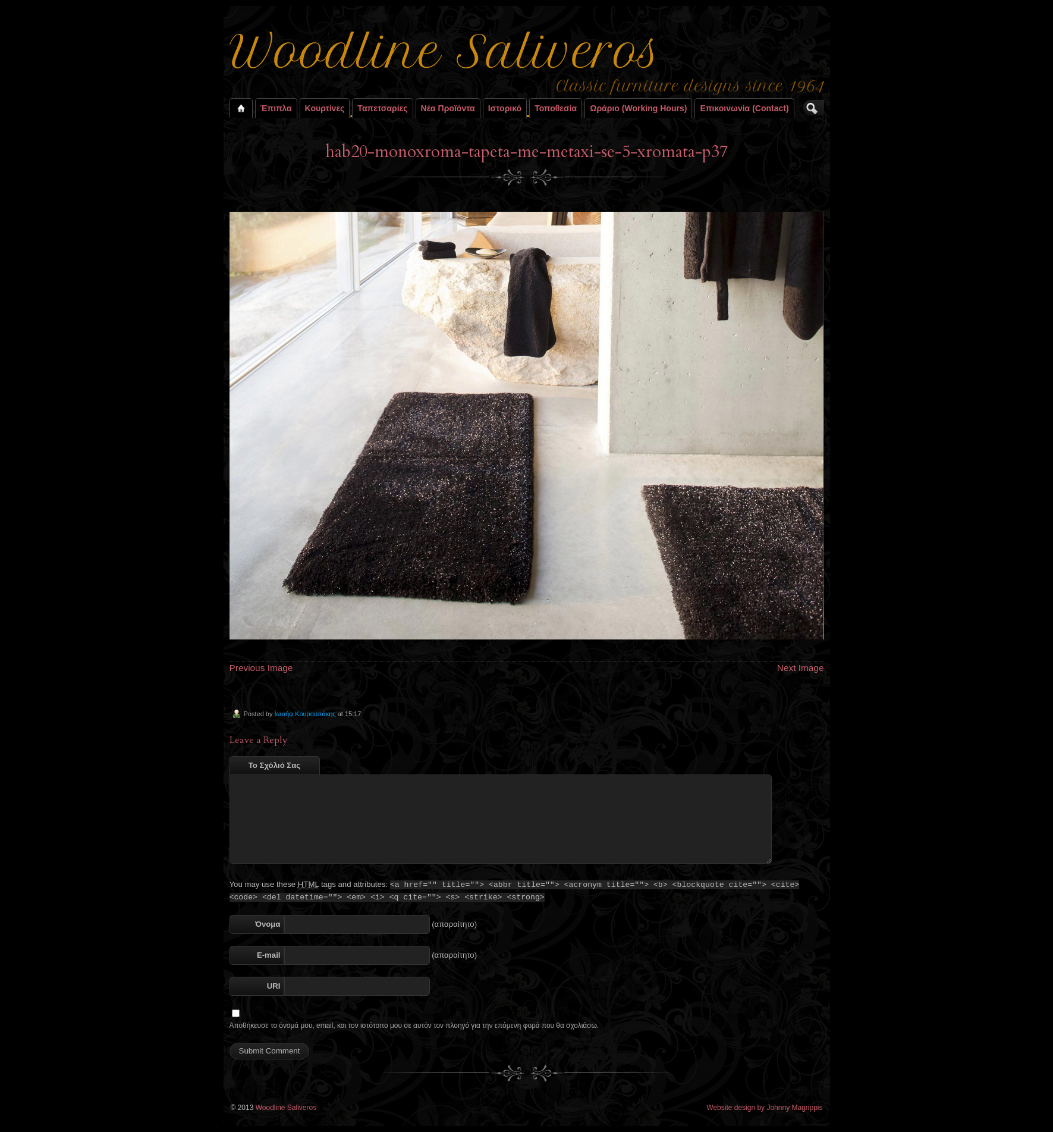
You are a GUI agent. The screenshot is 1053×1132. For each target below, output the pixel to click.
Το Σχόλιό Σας (274, 765)
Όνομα (267, 924)
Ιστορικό (504, 108)
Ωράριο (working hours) (638, 108)
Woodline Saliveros (286, 1107)
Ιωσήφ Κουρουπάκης (304, 713)
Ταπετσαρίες (382, 108)
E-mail (269, 955)
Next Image (800, 668)
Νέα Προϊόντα (448, 108)
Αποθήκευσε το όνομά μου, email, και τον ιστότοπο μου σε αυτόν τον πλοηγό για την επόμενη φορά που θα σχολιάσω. (414, 1025)
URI (274, 986)
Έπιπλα (276, 108)
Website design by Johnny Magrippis (764, 1107)
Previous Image (261, 668)
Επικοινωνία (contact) (744, 108)
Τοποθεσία (556, 108)
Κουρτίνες (325, 108)
